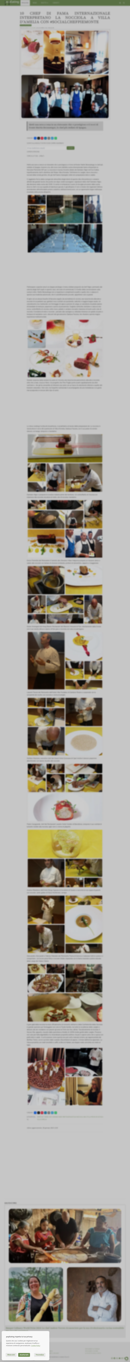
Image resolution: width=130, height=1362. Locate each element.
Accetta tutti (24, 1355)
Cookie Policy (35, 1346)
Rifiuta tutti (11, 1355)
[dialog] (25, 1345)
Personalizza (40, 1355)
